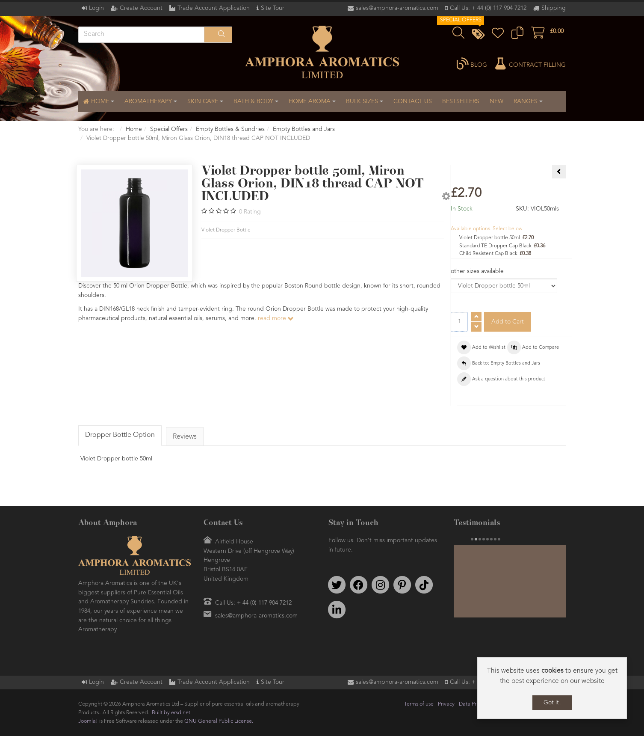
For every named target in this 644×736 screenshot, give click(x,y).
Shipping (553, 8)
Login (96, 8)
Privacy (446, 704)
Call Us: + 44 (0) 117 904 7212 (488, 8)
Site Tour (272, 8)
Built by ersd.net (171, 712)
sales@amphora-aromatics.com (397, 8)
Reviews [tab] (185, 436)
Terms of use (419, 704)
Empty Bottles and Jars (304, 129)
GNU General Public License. (218, 721)
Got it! (552, 703)
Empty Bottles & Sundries (230, 129)
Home (134, 129)
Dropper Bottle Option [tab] (120, 435)
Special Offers (169, 129)
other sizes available (477, 271)
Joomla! (88, 721)
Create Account (141, 8)
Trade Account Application (213, 8)
